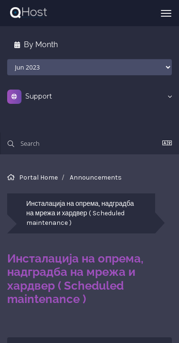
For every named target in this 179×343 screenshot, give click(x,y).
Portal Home (38, 177)
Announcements (96, 177)
